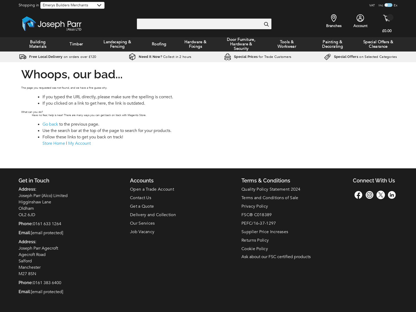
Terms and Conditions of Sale (269, 198)
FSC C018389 (256, 215)
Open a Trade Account (152, 189)
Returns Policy (255, 240)
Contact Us (140, 198)
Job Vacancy (142, 232)
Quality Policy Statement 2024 (271, 189)
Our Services (142, 223)
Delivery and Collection (153, 215)
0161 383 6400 (47, 283)
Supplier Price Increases (264, 232)
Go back (50, 124)
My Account (79, 143)
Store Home (53, 143)
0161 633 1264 (47, 224)
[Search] (266, 24)
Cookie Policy (254, 249)
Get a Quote (142, 206)
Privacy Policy (254, 206)
